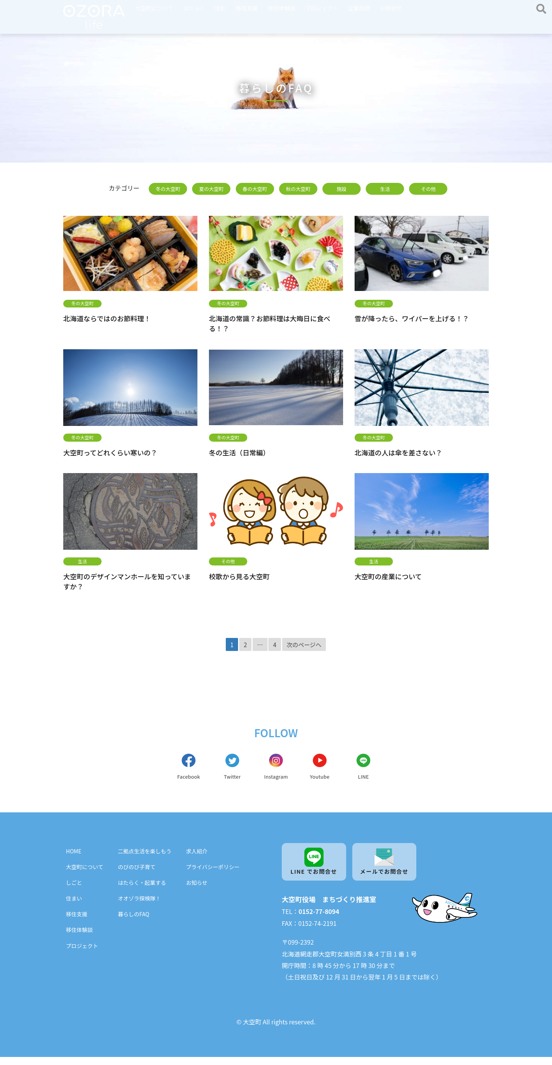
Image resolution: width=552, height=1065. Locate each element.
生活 (385, 188)
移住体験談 (281, 8)
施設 (342, 188)
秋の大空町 (298, 188)
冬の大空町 (168, 188)
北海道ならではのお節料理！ (107, 318)
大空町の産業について (388, 576)
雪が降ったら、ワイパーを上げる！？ (412, 318)
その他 (428, 188)
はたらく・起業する (142, 889)
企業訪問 (359, 8)
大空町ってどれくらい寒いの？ (110, 452)
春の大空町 (255, 188)
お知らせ (196, 889)
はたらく (194, 8)
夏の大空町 (211, 188)
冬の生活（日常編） (239, 452)
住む (220, 8)
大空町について (154, 8)
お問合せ (391, 8)
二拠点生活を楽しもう (145, 857)
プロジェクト (321, 8)
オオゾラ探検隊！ (139, 905)
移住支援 (247, 8)
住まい (74, 905)
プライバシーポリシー (213, 873)
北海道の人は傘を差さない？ (398, 452)
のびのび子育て (137, 873)
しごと (74, 889)
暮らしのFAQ (134, 921)
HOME (73, 857)
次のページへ (304, 644)
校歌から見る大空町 (239, 576)
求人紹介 (196, 857)
